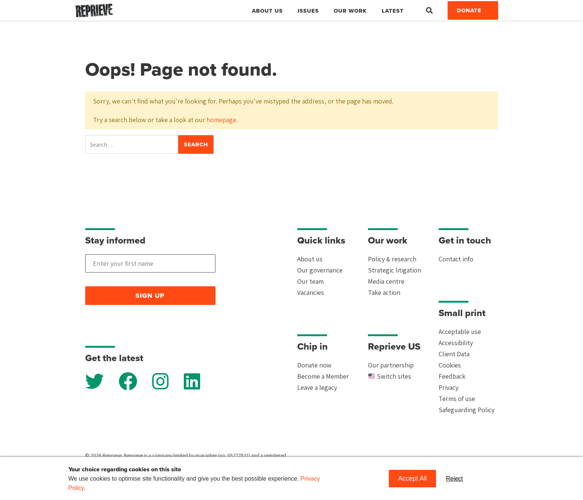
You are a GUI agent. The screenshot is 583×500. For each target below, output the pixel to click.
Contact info (456, 259)
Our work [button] (350, 11)
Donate (469, 10)
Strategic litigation (394, 270)
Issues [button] (308, 11)
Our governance (320, 270)
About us (310, 259)
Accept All (412, 478)
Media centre (386, 281)
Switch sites (389, 376)
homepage (221, 119)
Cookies (450, 365)
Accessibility (456, 342)
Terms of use (457, 398)
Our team (310, 281)
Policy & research (392, 259)
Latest (393, 11)
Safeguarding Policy (466, 409)
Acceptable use (460, 331)
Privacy (448, 387)
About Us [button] (267, 11)
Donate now (314, 365)
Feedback (452, 376)
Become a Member (323, 376)
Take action (384, 292)
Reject (454, 478)
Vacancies (310, 292)
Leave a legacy (317, 387)
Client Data (454, 354)
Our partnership (391, 365)
